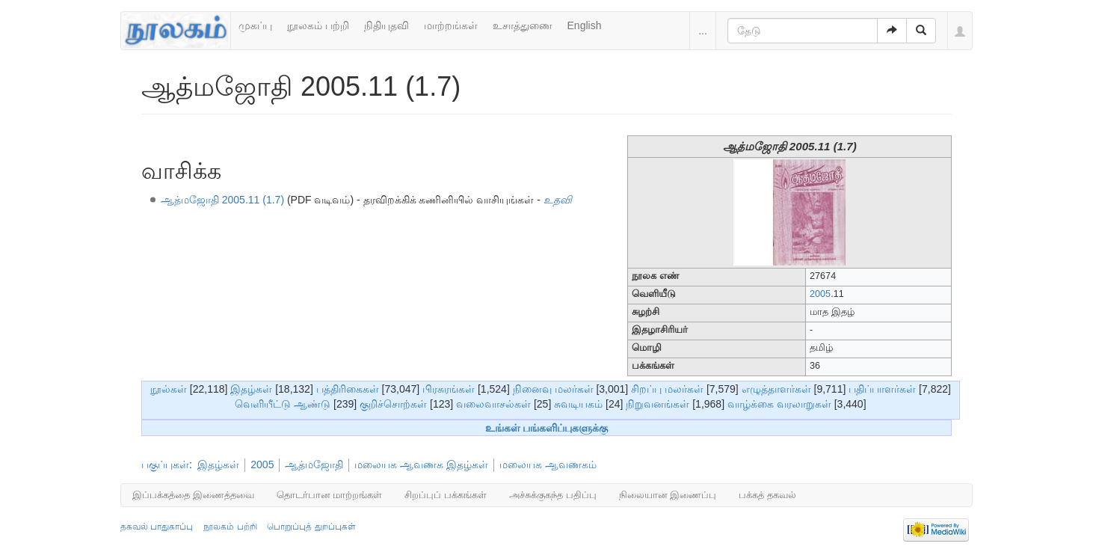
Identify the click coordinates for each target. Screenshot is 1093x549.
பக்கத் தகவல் (767, 494)
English (584, 25)
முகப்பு (255, 25)
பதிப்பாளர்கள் (882, 389)
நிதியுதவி (386, 25)
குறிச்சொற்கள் (393, 404)
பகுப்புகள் (165, 464)
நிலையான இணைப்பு (668, 494)
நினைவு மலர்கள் (553, 389)
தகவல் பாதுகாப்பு (156, 526)
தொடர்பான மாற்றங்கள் (330, 494)
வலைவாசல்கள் (493, 404)
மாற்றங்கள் (451, 25)
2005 (820, 294)
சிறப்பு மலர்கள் (667, 389)
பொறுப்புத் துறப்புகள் (311, 526)
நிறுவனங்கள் (657, 404)
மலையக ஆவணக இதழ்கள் (421, 464)
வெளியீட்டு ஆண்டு (282, 404)
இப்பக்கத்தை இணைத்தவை (193, 494)
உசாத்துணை (522, 25)
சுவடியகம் (578, 404)
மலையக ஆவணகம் (548, 464)
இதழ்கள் (251, 389)
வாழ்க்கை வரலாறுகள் (779, 404)
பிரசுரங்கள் (448, 389)
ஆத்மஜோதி (314, 464)
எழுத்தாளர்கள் (776, 389)
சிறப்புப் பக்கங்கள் (445, 494)
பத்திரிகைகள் (347, 389)
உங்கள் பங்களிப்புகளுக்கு (547, 428)
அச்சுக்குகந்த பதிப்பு (553, 494)
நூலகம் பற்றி (318, 25)
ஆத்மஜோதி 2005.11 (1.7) (222, 200)
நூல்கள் (168, 389)
